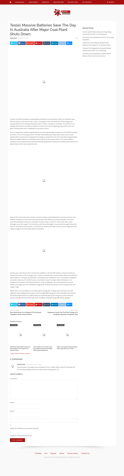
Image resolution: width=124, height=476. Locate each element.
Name (12, 402)
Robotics (45, 2)
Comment (14, 378)
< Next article (14, 353)
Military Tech (73, 2)
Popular (53, 453)
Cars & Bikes (33, 2)
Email (12, 411)
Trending (38, 453)
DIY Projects (87, 2)
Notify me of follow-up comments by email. (24, 428)
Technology (19, 2)
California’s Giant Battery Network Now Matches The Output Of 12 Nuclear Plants (20, 348)
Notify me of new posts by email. (21, 435)
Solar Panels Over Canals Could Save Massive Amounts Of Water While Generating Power (43, 348)
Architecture (58, 2)
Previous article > (25, 353)
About (62, 453)
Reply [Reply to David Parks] (39, 364)
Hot (45, 453)
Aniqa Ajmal (13, 38)
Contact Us (85, 453)
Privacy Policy (72, 453)
